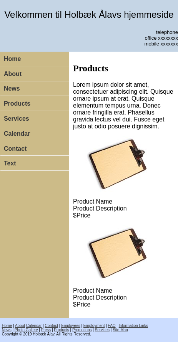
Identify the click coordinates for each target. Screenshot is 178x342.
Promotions (82, 330)
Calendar (17, 133)
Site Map (120, 330)
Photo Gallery (26, 330)
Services (16, 118)
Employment (94, 325)
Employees (70, 325)
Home (12, 59)
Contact (15, 148)
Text (10, 163)
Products (17, 103)
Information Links (133, 325)
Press (46, 330)
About (13, 74)
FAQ (112, 325)
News (12, 88)
